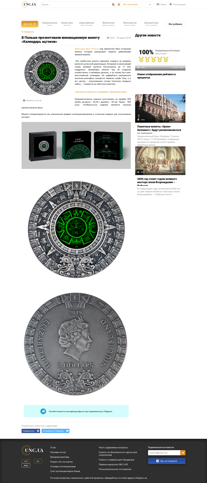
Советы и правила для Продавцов (116, 459)
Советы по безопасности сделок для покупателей (118, 453)
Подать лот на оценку (61, 461)
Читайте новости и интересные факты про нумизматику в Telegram (76, 411)
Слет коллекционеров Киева (65, 471)
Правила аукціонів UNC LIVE (113, 464)
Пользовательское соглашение (115, 469)
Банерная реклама (59, 457)
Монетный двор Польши (87, 49)
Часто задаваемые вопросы (113, 447)
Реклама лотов (58, 452)
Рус (26, 465)
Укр (26, 461)
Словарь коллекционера (63, 466)
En (38, 461)
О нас (53, 447)
